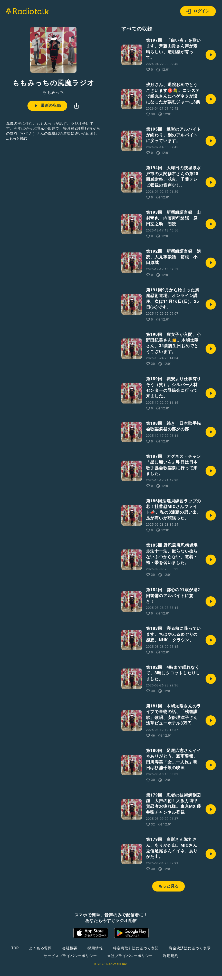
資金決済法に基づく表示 (190, 948)
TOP (15, 948)
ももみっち (53, 92)
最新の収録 (47, 106)
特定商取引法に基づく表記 (136, 948)
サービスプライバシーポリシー (70, 956)
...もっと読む (16, 138)
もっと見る (168, 886)
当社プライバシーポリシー (130, 956)
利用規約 (170, 956)
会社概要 (69, 948)
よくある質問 (40, 948)
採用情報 (95, 948)
